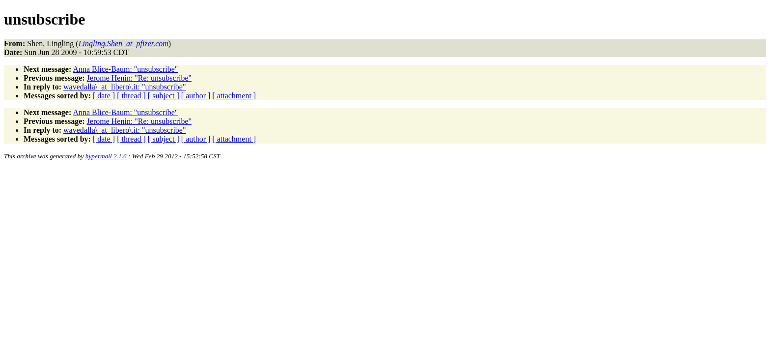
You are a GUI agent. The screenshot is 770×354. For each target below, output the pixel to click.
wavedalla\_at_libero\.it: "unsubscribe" (124, 87)
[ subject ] (163, 95)
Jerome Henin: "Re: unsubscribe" (139, 78)
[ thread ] (131, 95)
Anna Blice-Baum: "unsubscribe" (125, 69)
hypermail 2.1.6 (106, 156)
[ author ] (196, 95)
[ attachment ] (234, 95)
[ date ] (104, 95)
